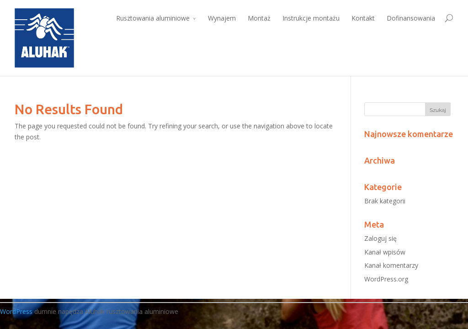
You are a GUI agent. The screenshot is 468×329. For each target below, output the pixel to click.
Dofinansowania (411, 18)
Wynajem (222, 18)
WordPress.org (386, 279)
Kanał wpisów (384, 252)
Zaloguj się (380, 238)
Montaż (259, 18)
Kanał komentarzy (391, 265)
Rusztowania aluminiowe (153, 18)
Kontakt (363, 18)
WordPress (16, 311)
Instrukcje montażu (311, 18)
